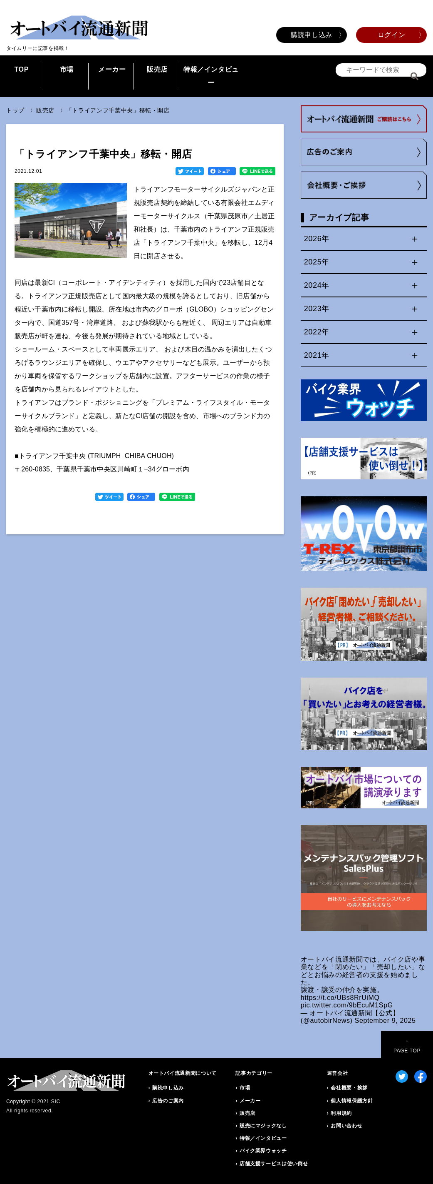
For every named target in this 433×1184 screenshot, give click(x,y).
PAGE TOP (407, 1046)
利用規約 (341, 1113)
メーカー (112, 69)
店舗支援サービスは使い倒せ (274, 1164)
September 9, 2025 (385, 1020)
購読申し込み (311, 34)
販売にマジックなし (263, 1126)
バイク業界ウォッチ (263, 1151)
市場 (67, 69)
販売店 (157, 69)
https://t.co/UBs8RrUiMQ (340, 997)
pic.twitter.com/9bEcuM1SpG (347, 1005)
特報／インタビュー (211, 76)
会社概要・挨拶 (349, 1088)
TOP (21, 69)
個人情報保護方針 (352, 1101)
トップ (15, 110)
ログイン (392, 34)
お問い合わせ (346, 1126)
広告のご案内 (168, 1101)
